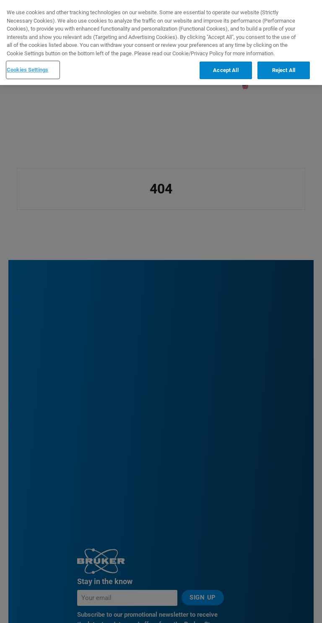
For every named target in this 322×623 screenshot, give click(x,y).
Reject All (283, 68)
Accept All (225, 68)
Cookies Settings (27, 68)
